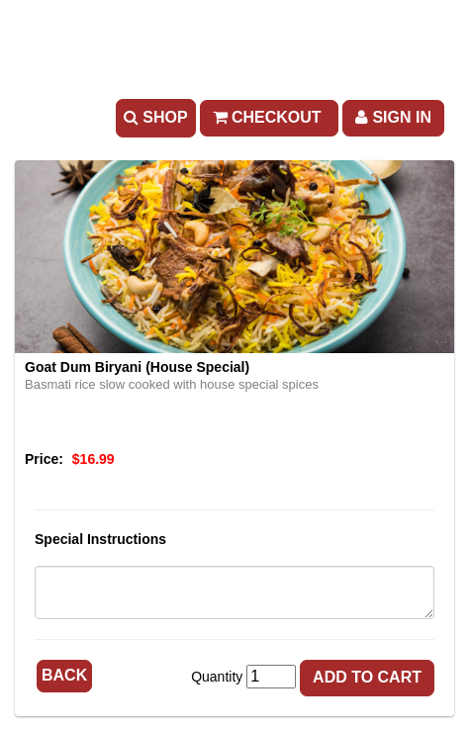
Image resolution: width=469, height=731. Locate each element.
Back (64, 675)
